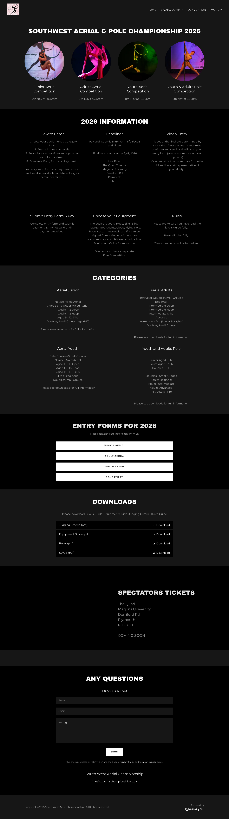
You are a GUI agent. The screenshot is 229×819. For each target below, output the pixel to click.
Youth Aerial (114, 466)
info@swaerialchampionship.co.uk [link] (114, 781)
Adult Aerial (114, 456)
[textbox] (114, 700)
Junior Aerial (114, 445)
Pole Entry (114, 477)
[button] (172, 10)
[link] (13, 9)
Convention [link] (197, 9)
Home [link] (152, 9)
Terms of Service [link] (147, 762)
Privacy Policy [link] (127, 762)
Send (114, 751)
